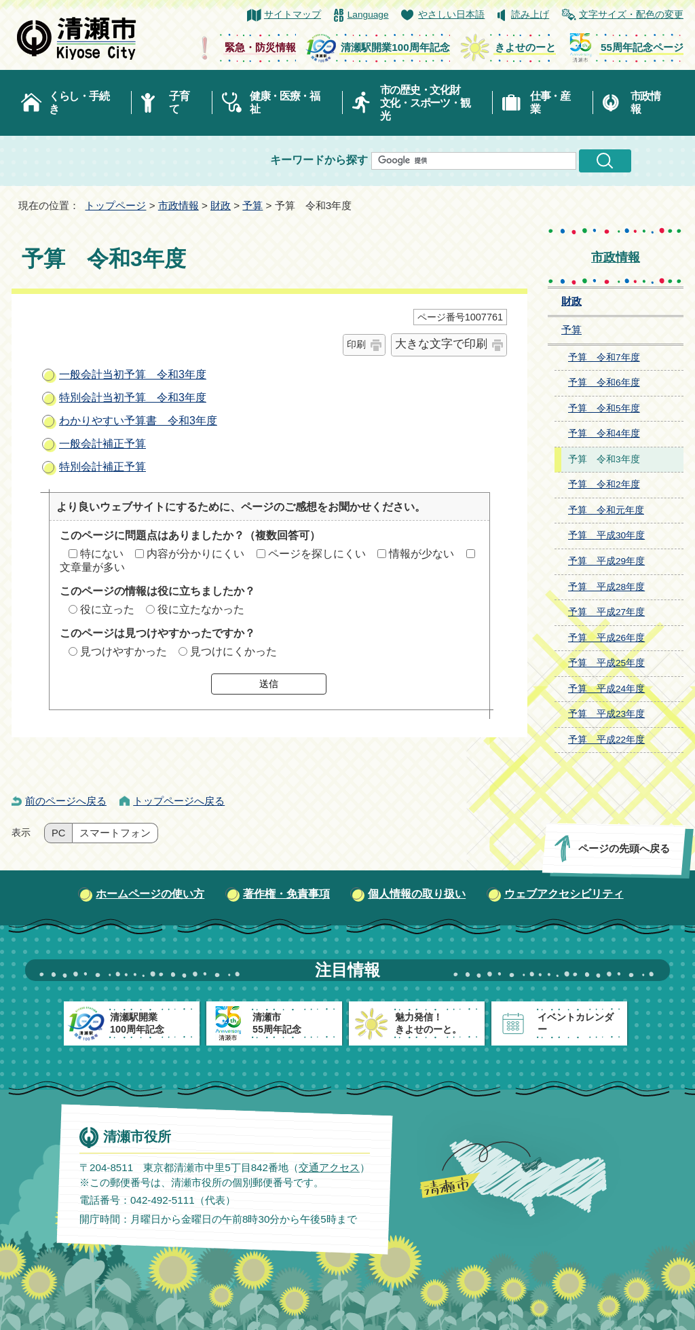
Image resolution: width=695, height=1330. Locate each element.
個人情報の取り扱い (417, 894)
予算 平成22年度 (606, 740)
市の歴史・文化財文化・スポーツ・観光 (425, 103)
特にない (102, 553)
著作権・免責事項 (286, 894)
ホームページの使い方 (150, 894)
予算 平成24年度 (606, 689)
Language (368, 15)
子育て (179, 102)
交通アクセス (329, 1167)
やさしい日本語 (451, 15)
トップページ (115, 205)
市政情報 (645, 102)
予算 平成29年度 (606, 561)
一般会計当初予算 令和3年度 (132, 374)
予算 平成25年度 (606, 663)
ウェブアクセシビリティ (564, 894)
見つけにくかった (233, 651)
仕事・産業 (550, 102)
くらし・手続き (79, 102)
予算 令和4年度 (604, 433)
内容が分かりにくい (195, 553)
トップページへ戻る (179, 801)
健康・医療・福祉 (285, 102)
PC (58, 833)
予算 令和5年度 (604, 408)
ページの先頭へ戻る (624, 848)
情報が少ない (421, 553)
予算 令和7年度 (604, 357)
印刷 (356, 344)
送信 (268, 683)
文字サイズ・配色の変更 (631, 15)
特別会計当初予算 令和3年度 (132, 397)
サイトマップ (292, 15)
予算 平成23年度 (606, 714)
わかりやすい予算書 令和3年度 (138, 420)
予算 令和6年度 (604, 382)
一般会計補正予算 (102, 443)
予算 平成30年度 (606, 535)
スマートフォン (115, 833)
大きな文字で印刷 (441, 343)
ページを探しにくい (317, 553)
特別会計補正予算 (102, 467)
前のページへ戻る (66, 801)
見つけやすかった (123, 651)
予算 (252, 205)
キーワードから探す (319, 160)
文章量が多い (92, 567)
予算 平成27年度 (606, 612)
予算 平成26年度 (606, 638)
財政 (220, 205)
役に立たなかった (200, 609)
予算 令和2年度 (604, 484)
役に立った (107, 609)
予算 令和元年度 (606, 510)
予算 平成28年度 (606, 587)
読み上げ (530, 15)
